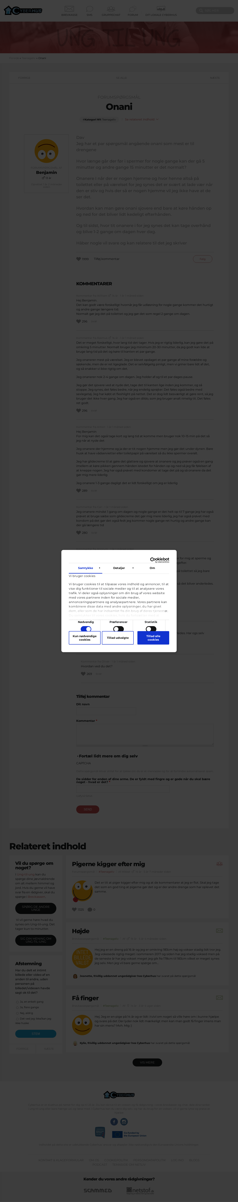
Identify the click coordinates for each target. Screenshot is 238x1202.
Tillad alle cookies (153, 637)
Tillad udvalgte (118, 638)
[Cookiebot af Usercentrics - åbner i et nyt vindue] (153, 560)
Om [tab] (152, 568)
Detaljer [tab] (119, 568)
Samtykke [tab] (85, 568)
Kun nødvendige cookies (85, 637)
